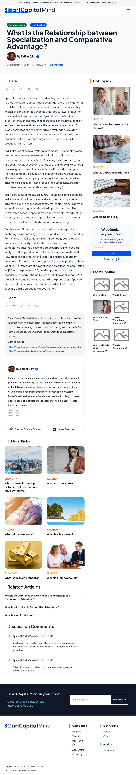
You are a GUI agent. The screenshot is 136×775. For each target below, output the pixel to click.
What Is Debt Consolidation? (111, 172)
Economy (11, 478)
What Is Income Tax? (105, 216)
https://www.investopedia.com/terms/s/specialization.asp (36, 351)
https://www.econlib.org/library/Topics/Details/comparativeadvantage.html (44, 347)
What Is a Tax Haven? (60, 534)
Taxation (52, 478)
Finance (10, 529)
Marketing (77, 740)
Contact (107, 736)
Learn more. (112, 3)
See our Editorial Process (25, 429)
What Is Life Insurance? (19, 534)
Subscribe (111, 253)
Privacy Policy (10, 770)
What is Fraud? (120, 295)
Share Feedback (64, 429)
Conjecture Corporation (34, 766)
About (106, 731)
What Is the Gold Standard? (22, 577)
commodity (76, 234)
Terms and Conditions (27, 770)
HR (74, 745)
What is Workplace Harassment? (119, 320)
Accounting (78, 749)
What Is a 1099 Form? (60, 483)
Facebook (108, 750)
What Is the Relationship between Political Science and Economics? (21, 487)
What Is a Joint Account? (62, 577)
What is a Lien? (100, 295)
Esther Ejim (28, 56)
